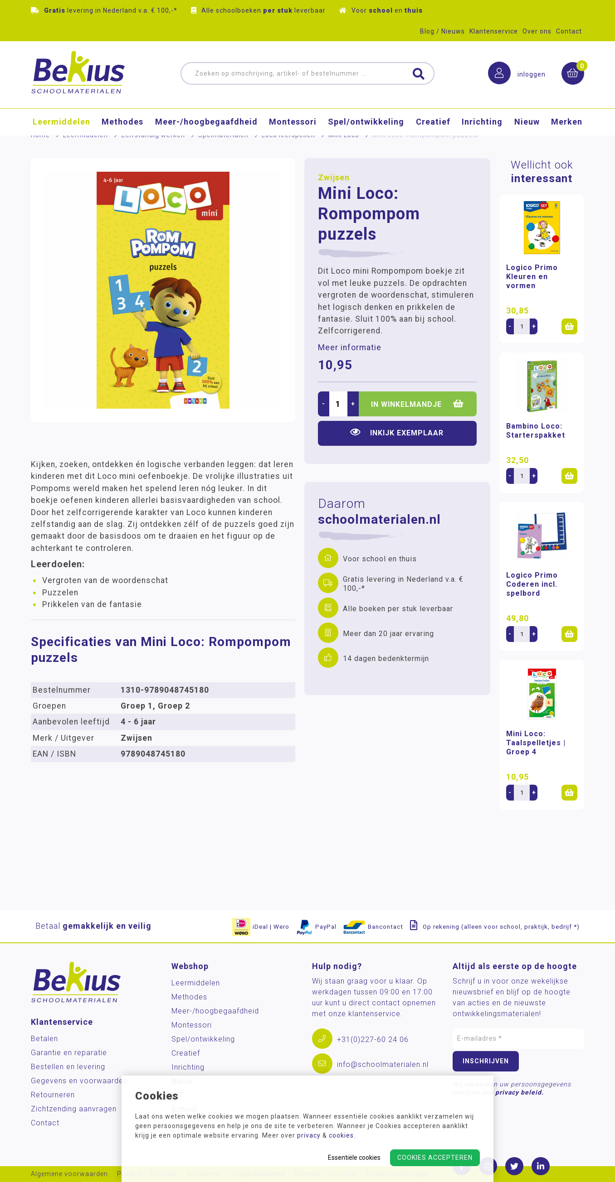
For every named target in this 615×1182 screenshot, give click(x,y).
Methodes (122, 122)
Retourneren (53, 1094)
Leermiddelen (61, 122)
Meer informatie (349, 347)
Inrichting (482, 122)
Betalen (44, 1038)
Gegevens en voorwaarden (79, 1080)
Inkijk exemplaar (397, 432)
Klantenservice (493, 31)
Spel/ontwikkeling (366, 122)
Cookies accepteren (435, 1157)
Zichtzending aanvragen (74, 1109)
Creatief (433, 122)
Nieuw (527, 122)
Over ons (537, 31)
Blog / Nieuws (442, 31)
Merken (566, 122)
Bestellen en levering (68, 1066)
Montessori (293, 122)
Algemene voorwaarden (69, 1174)
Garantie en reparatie (69, 1052)
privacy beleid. (519, 1092)
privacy (309, 1135)
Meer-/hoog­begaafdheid (206, 122)
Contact (569, 31)
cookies (341, 1135)
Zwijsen (334, 177)
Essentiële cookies (354, 1157)
